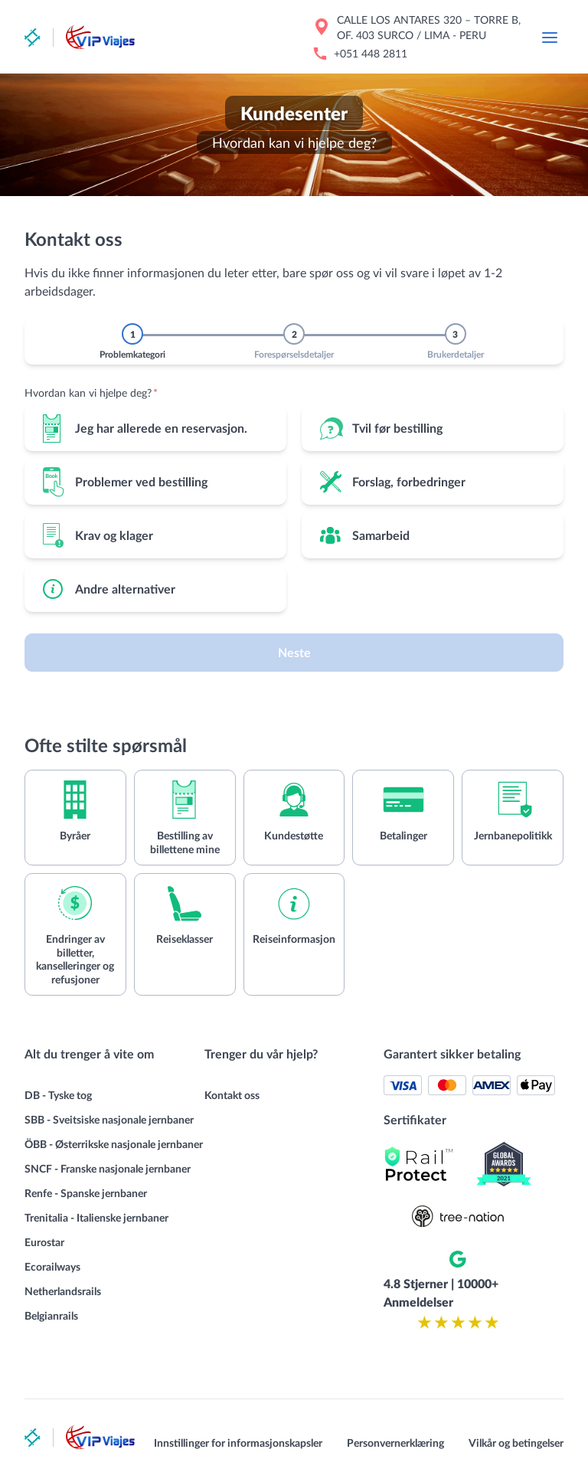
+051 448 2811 (370, 53)
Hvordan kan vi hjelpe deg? (91, 392)
